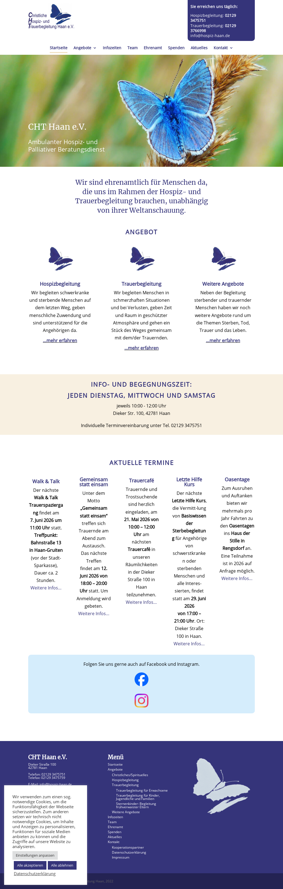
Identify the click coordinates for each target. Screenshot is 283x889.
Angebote (82, 48)
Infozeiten (112, 48)
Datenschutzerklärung (129, 852)
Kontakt (221, 48)
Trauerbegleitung (125, 785)
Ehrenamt (153, 48)
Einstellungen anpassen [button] (35, 855)
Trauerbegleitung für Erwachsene (142, 790)
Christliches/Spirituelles (130, 775)
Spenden (176, 48)
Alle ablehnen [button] (62, 865)
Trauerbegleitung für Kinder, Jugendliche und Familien (138, 797)
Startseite (58, 48)
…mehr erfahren (60, 340)
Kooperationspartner (128, 847)
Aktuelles (199, 48)
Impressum (120, 857)
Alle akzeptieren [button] (30, 865)
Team (132, 48)
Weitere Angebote (126, 812)
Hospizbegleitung (125, 780)
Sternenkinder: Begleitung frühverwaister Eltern (136, 805)
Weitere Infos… (46, 588)
